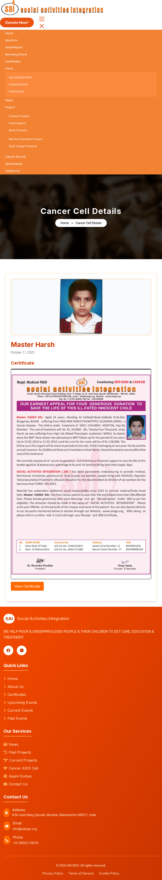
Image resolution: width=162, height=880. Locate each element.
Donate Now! (17, 22)
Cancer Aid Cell (15, 156)
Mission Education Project (25, 139)
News (9, 100)
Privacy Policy (53, 873)
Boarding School (16, 54)
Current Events (18, 84)
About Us (11, 40)
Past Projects (17, 123)
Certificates (13, 61)
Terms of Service (81, 873)
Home (9, 33)
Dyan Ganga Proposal (23, 146)
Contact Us (12, 170)
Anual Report (13, 47)
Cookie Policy (109, 873)
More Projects (81, 130)
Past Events (16, 91)
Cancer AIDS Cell (21, 768)
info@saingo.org (25, 829)
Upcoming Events (20, 77)
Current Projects (19, 116)
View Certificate (27, 586)
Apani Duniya (13, 163)
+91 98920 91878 (25, 843)
